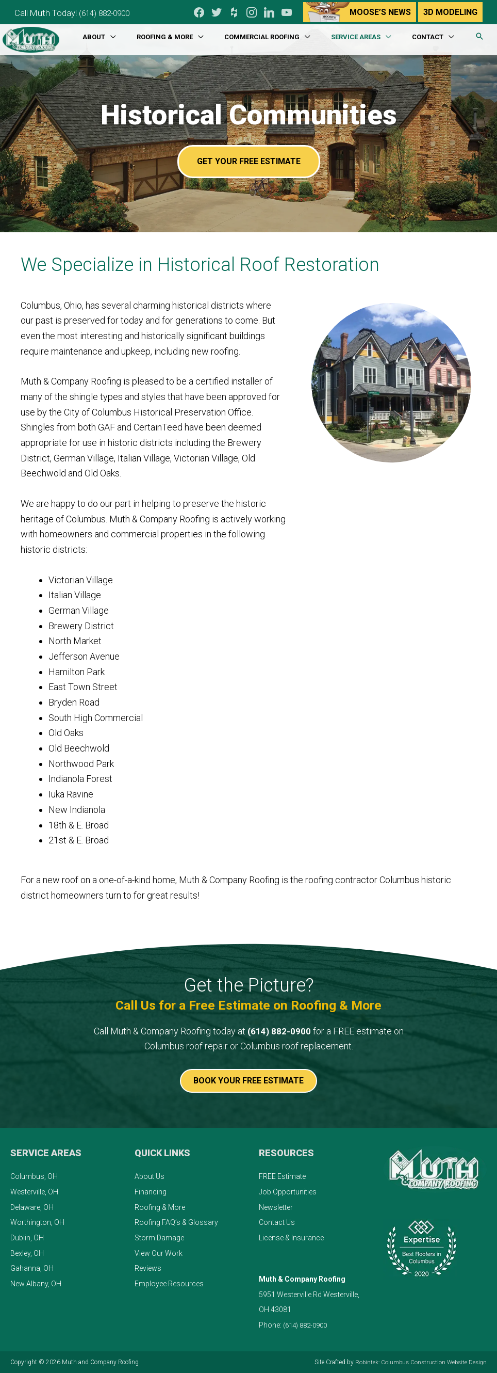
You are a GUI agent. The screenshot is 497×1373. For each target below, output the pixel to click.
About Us (149, 1176)
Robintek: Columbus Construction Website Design (418, 1362)
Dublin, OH (27, 1238)
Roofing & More (160, 1207)
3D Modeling (450, 10)
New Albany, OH (35, 1284)
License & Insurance (291, 1238)
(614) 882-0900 (114, 10)
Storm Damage (159, 1238)
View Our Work (159, 1253)
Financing (151, 1192)
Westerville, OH (34, 1192)
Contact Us (277, 1222)
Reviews (148, 1268)
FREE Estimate (282, 1176)
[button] (479, 34)
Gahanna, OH (32, 1268)
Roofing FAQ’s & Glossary (176, 1222)
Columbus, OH (34, 1176)
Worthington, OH (37, 1222)
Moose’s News (379, 10)
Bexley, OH (27, 1253)
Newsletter (276, 1207)
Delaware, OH (32, 1207)
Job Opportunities (288, 1192)
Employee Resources (169, 1284)
